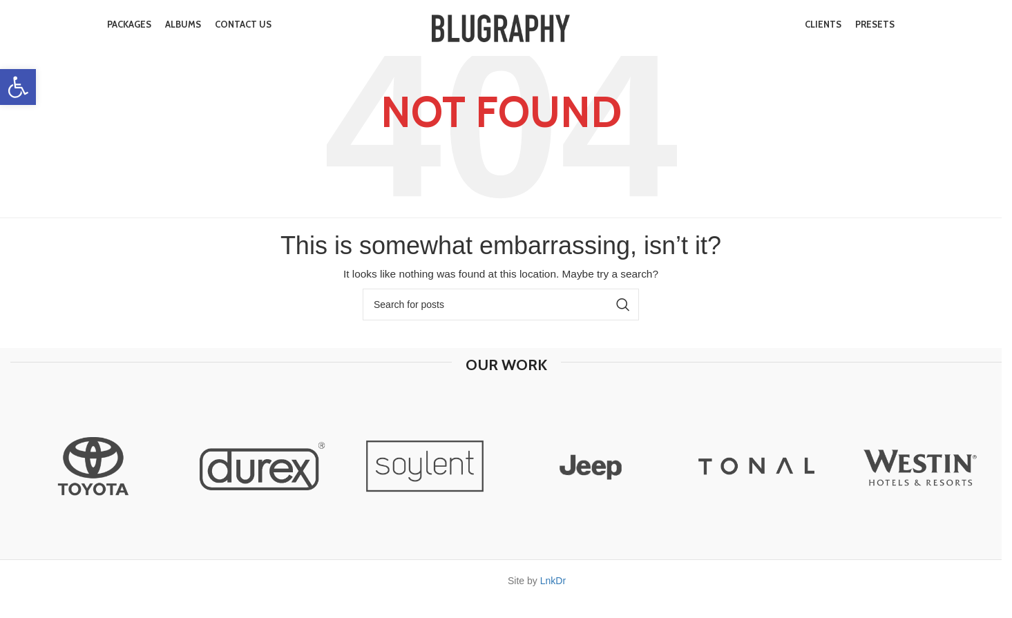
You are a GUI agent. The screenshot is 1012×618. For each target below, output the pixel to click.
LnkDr (553, 580)
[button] (18, 87)
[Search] (501, 304)
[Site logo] (501, 30)
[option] (93, 466)
